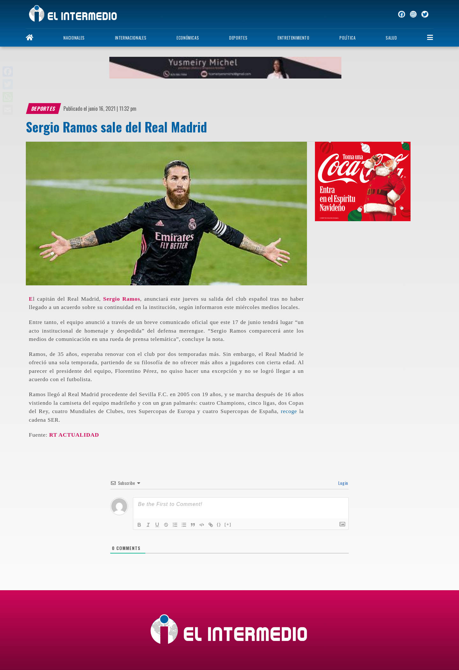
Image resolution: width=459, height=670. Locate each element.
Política (347, 38)
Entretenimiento (294, 38)
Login (342, 482)
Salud (391, 38)
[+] (227, 524)
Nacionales (73, 38)
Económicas (188, 38)
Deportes (238, 38)
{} (219, 524)
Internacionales (131, 38)
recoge (289, 411)
